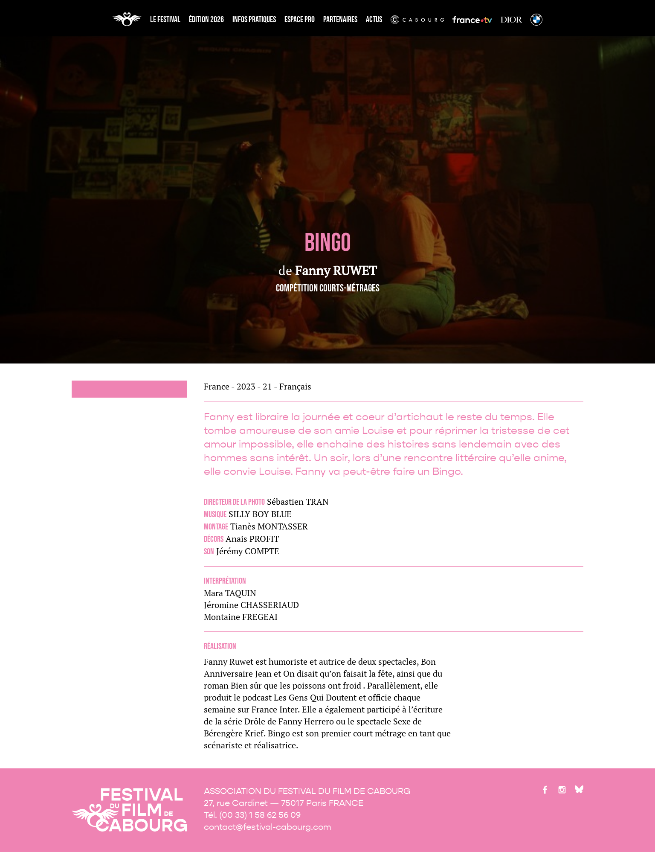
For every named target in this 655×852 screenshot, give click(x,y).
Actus (374, 20)
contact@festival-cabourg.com (267, 827)
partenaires (340, 20)
